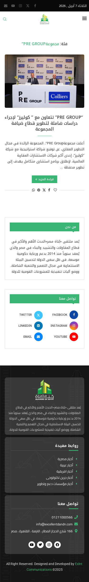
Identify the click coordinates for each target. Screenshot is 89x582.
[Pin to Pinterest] (38, 190)
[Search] (4, 20)
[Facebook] (35, 5)
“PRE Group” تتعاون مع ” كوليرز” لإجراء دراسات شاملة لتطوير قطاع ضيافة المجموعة (44, 123)
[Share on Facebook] (49, 190)
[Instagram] (20, 5)
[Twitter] (27, 5)
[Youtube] (13, 5)
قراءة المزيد (44, 179)
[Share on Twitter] (44, 190)
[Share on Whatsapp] (33, 190)
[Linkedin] (27, 325)
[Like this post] (55, 190)
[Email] (5, 5)
